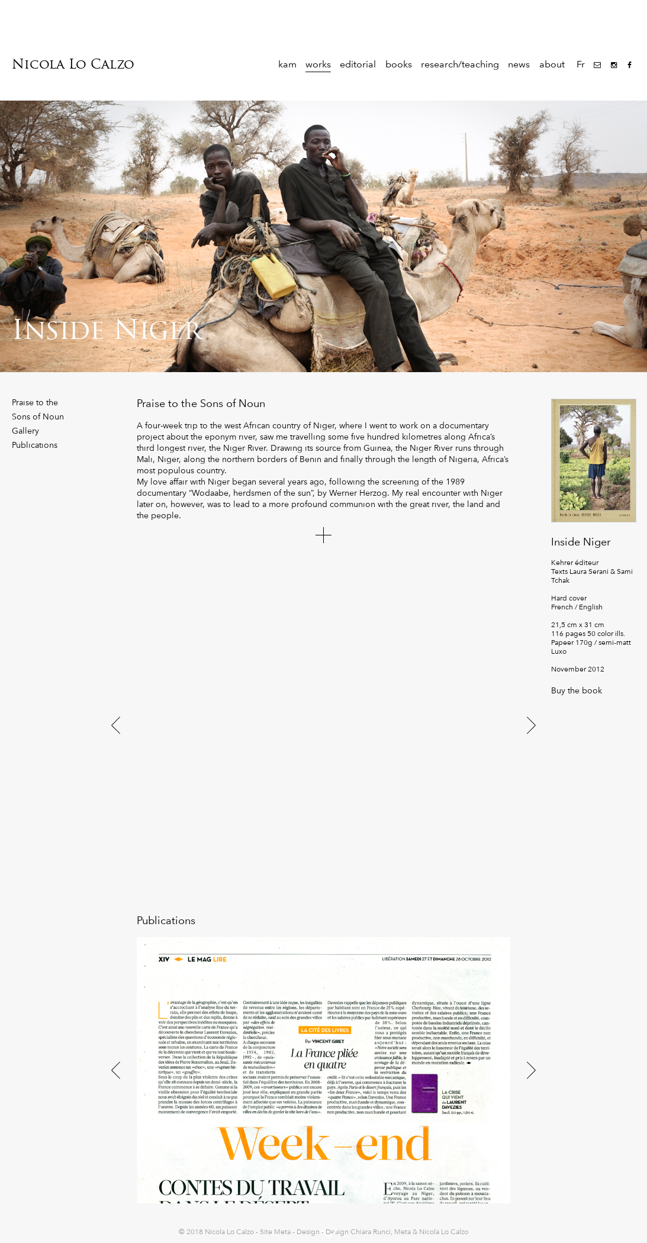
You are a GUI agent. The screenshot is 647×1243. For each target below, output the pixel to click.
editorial (358, 64)
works (318, 64)
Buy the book (576, 690)
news (519, 64)
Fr (581, 64)
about (552, 64)
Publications (34, 445)
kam (287, 64)
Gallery (25, 430)
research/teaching (460, 64)
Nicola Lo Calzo (73, 64)
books (398, 64)
